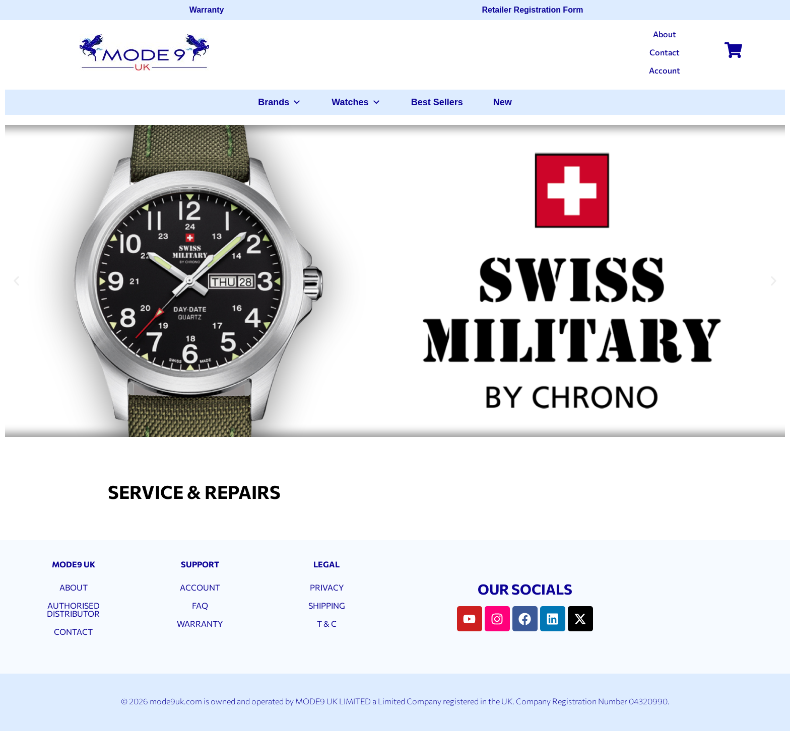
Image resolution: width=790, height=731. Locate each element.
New (502, 102)
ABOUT (73, 587)
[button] (16, 281)
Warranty (209, 10)
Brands (279, 102)
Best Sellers (437, 102)
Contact (664, 52)
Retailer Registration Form (535, 10)
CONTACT (73, 631)
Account (664, 70)
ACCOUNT (200, 587)
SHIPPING (326, 605)
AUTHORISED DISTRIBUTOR (73, 609)
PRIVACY (327, 587)
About (664, 34)
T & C (327, 623)
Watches (356, 102)
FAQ (200, 605)
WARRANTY (200, 623)
